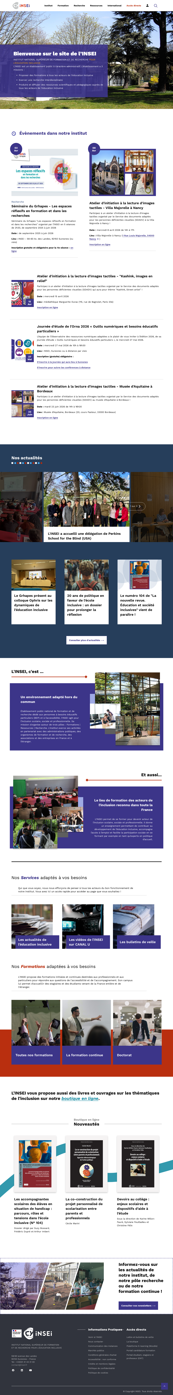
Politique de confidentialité (101, 1368)
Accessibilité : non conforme (102, 1359)
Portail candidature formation (141, 1350)
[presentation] (32, 506)
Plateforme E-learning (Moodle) (142, 1346)
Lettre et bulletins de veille (140, 1337)
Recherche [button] (79, 5)
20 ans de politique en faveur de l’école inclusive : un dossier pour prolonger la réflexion (85, 605)
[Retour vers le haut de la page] (164, 1386)
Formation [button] (63, 5)
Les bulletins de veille (138, 942)
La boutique (132, 1341)
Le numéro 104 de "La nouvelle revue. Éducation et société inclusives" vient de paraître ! (138, 605)
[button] (155, 5)
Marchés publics (96, 1350)
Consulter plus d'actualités (86, 640)
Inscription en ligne (99, 244)
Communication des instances (103, 1346)
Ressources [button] (96, 5)
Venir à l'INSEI (95, 1337)
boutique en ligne (80, 1098)
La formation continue (84, 1055)
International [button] (114, 5)
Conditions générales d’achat (102, 1355)
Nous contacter (95, 1341)
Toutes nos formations (34, 1055)
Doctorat (124, 1055)
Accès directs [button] (134, 5)
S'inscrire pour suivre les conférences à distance (63, 367)
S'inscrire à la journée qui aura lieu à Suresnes (62, 362)
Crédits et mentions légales (101, 1364)
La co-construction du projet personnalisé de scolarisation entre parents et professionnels (84, 1208)
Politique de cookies (98, 1373)
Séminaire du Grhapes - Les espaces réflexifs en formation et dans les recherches (41, 211)
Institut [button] (48, 5)
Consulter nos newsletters (138, 1305)
